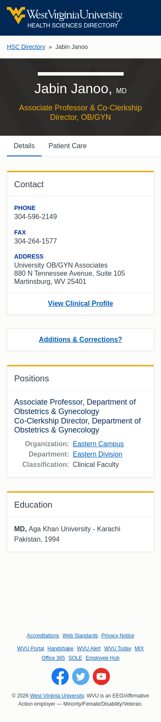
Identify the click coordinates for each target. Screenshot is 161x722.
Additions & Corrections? (80, 339)
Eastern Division (97, 454)
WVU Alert (88, 649)
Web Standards (80, 636)
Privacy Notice (117, 636)
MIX (139, 649)
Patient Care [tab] (68, 145)
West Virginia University (57, 696)
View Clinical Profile (80, 303)
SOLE (75, 658)
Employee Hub (102, 658)
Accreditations (43, 636)
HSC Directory (26, 46)
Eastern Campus (98, 444)
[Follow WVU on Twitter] (80, 676)
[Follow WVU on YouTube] (101, 676)
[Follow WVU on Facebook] (60, 676)
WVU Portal (30, 649)
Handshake (61, 649)
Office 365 (53, 658)
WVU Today (117, 649)
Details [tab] (24, 145)
